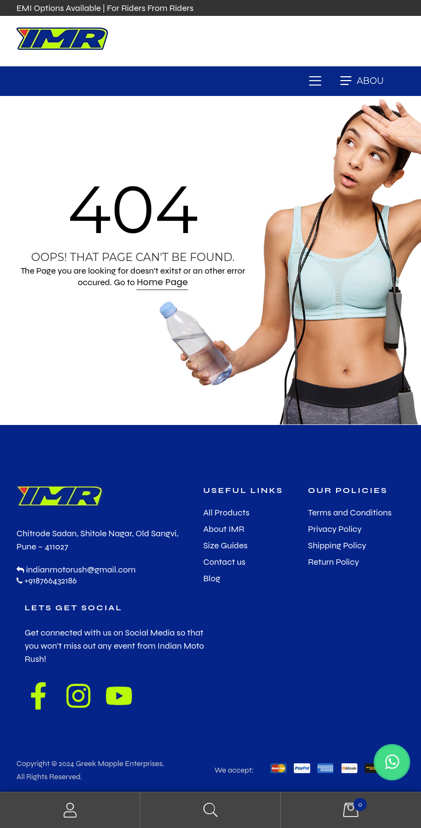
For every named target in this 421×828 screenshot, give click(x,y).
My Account (70, 810)
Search (210, 810)
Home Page (161, 282)
